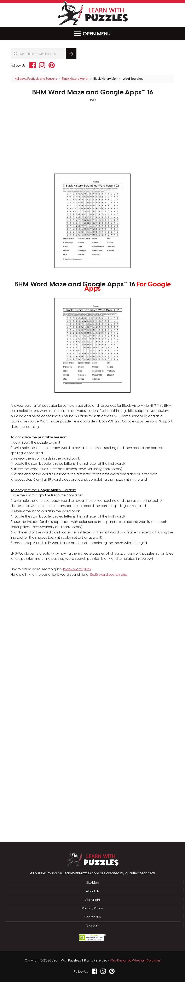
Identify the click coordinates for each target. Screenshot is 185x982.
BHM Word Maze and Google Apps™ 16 (92, 92)
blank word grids (77, 569)
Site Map (92, 882)
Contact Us (92, 917)
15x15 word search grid (108, 575)
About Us (92, 891)
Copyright (92, 900)
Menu (92, 33)
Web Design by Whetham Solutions (135, 960)
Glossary (92, 925)
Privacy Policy (92, 908)
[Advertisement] (73, 644)
